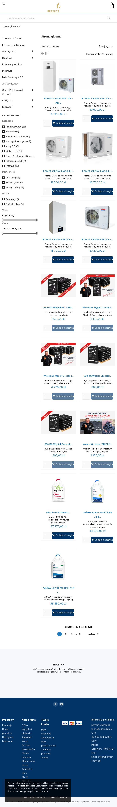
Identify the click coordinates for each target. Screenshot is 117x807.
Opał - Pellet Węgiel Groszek (12, 92)
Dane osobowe (46, 732)
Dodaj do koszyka (63, 123)
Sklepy (25, 765)
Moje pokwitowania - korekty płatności (48, 748)
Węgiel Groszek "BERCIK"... (97, 444)
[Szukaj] (58, 18)
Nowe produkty (7, 731)
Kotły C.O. (7, 101)
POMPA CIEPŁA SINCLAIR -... (97, 99)
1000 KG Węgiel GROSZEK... (58, 308)
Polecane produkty (12, 65)
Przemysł (7, 71)
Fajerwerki (7, 107)
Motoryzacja (9, 52)
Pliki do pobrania (26, 755)
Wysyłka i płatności (27, 731)
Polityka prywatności (28, 747)
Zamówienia (47, 738)
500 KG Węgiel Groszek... (97, 376)
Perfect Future (15, 204)
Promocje (7, 725)
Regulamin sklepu (27, 739)
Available (13, 178)
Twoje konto (45, 722)
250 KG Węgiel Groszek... (58, 444)
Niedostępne (14, 183)
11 (80, 634)
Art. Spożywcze (10, 84)
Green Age (13, 199)
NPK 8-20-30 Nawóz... (58, 513)
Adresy (44, 758)
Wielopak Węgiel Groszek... (97, 308)
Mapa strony (28, 761)
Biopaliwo (7, 58)
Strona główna (12, 38)
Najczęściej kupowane (8, 739)
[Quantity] (47, 123)
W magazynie (15, 187)
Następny (93, 634)
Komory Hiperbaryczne (14, 45)
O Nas (25, 725)
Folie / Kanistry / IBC (12, 77)
